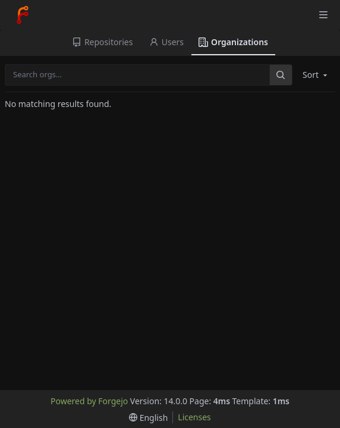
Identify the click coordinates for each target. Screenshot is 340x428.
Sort (316, 74)
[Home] (22, 15)
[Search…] (280, 74)
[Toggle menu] (323, 15)
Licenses (194, 417)
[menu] (148, 417)
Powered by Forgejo (89, 401)
